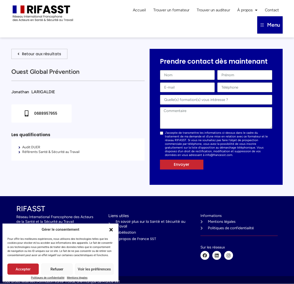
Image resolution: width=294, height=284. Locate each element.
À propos (247, 10)
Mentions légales (77, 277)
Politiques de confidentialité (47, 277)
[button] (111, 229)
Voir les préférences (94, 269)
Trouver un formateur (171, 10)
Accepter (23, 269)
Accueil (139, 10)
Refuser (56, 269)
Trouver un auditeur (213, 10)
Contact (272, 10)
